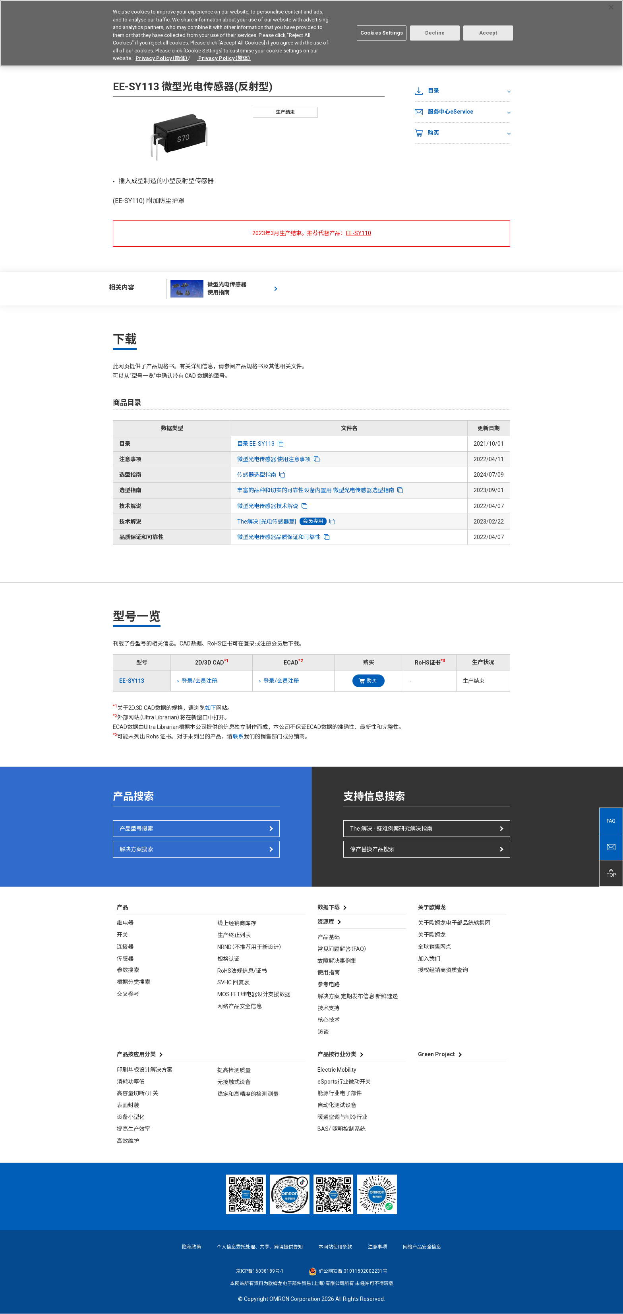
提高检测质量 (234, 1070)
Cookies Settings (381, 30)
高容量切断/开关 (137, 1093)
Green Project (436, 1054)
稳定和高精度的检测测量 (248, 1094)
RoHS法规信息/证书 (242, 971)
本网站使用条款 (335, 1247)
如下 (210, 708)
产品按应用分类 (136, 1054)
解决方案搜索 (136, 849)
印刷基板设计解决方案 (144, 1070)
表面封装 (128, 1105)
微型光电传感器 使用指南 (208, 289)
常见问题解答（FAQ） (342, 949)
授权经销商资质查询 (443, 970)
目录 (427, 91)
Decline (435, 30)
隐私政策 (191, 1247)
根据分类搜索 (133, 982)
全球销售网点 (434, 946)
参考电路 (328, 984)
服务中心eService (444, 112)
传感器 (125, 958)
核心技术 (328, 1019)
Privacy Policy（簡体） (161, 55)
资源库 (325, 921)
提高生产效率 (133, 1129)
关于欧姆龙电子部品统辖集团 (454, 923)
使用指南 (328, 972)
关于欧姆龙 (432, 934)
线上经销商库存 (236, 923)
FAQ (611, 821)
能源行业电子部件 (339, 1093)
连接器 (125, 946)
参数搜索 (128, 970)
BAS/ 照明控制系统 (341, 1129)
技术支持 (328, 1008)
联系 (238, 736)
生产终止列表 (234, 935)
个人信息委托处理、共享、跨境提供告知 (260, 1247)
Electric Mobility (336, 1070)
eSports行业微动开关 (344, 1081)
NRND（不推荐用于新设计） (249, 947)
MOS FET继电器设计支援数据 (253, 994)
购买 (427, 133)
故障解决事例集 (336, 961)
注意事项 (377, 1247)
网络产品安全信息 (239, 1006)
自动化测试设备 (336, 1105)
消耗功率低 (131, 1081)
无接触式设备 (234, 1082)
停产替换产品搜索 (372, 849)
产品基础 (328, 937)
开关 (122, 934)
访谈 (323, 1031)
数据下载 (328, 907)
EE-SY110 (358, 233)
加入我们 (429, 958)
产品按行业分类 (336, 1054)
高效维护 (128, 1141)
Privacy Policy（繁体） (224, 55)
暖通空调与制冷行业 (342, 1117)
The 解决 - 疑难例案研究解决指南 (391, 828)
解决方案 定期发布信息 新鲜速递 (357, 996)
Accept (488, 30)
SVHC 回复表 (233, 982)
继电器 (125, 923)
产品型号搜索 (136, 828)
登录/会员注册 (199, 681)
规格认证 (228, 959)
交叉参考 (128, 994)
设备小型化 (131, 1117)
